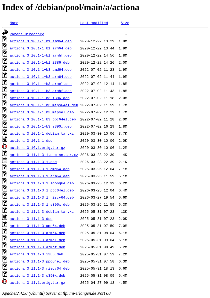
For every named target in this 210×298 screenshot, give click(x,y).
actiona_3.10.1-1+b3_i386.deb (39, 97)
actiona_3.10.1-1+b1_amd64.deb (41, 41)
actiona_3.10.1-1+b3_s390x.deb (41, 126)
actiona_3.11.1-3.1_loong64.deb (42, 183)
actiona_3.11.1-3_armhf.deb (37, 246)
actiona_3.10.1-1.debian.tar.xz (42, 133)
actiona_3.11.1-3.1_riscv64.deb (42, 197)
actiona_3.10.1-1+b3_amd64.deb (41, 69)
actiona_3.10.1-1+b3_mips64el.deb (44, 104)
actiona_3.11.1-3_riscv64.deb (39, 268)
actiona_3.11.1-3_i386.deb (36, 254)
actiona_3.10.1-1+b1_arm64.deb (41, 48)
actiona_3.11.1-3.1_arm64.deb (39, 175)
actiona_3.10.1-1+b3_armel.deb (41, 83)
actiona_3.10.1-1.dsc (31, 140)
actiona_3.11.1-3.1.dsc (33, 161)
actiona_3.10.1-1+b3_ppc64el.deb (43, 119)
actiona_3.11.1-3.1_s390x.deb (39, 204)
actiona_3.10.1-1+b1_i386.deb (39, 62)
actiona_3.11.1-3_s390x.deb (37, 275)
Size (125, 22)
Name (14, 22)
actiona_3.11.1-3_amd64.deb (37, 225)
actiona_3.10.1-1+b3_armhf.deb (41, 90)
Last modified (94, 22)
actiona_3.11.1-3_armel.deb (37, 239)
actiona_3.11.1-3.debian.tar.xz (42, 211)
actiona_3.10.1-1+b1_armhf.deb (41, 55)
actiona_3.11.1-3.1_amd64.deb (39, 168)
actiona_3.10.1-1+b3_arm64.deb (41, 76)
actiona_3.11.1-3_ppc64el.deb (39, 261)
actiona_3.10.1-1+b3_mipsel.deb (42, 112)
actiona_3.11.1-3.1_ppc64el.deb (42, 190)
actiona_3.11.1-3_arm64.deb (37, 232)
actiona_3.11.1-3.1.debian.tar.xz (44, 154)
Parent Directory (27, 33)
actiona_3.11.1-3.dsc (31, 218)
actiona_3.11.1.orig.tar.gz (37, 282)
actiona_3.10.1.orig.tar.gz (37, 147)
